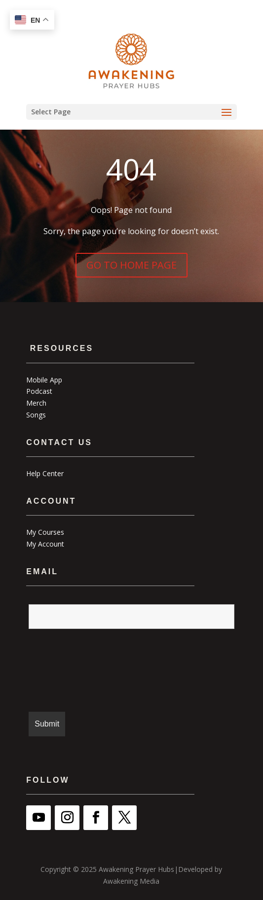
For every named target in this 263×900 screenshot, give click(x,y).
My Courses (45, 532)
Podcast (39, 391)
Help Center (45, 473)
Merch (36, 403)
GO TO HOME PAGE (131, 265)
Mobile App (44, 379)
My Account (45, 544)
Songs (36, 414)
